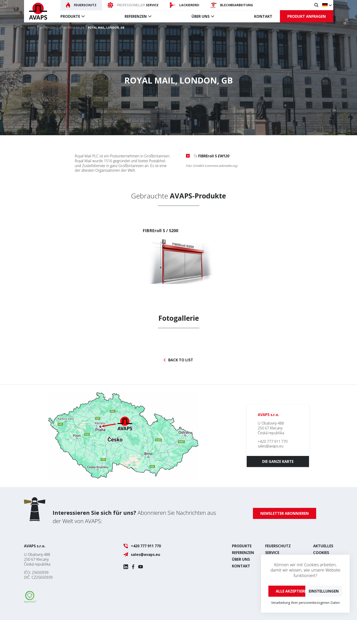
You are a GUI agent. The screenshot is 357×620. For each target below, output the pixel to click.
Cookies (321, 552)
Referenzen (136, 16)
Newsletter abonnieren (284, 513)
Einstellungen (324, 591)
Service (272, 552)
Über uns (201, 16)
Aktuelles (323, 545)
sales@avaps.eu (270, 446)
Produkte (70, 16)
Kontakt (263, 16)
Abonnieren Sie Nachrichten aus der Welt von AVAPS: (134, 517)
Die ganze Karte (278, 461)
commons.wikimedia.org (221, 166)
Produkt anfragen (306, 16)
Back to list (180, 360)
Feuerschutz (278, 545)
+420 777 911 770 (273, 441)
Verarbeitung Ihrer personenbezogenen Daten (305, 602)
